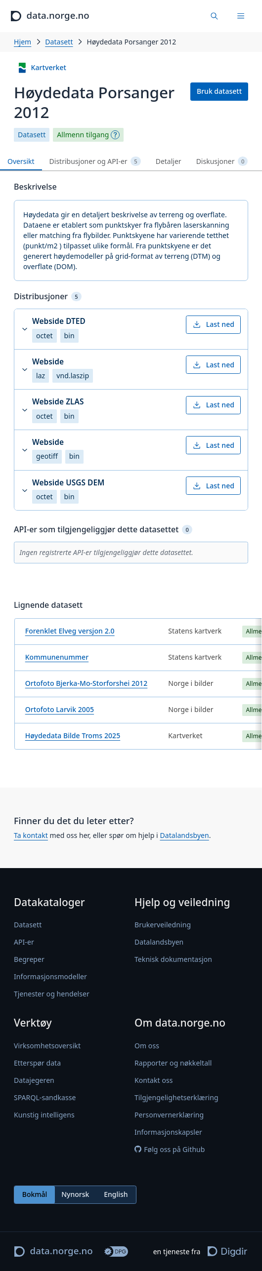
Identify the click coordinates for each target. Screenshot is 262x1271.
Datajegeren (34, 1080)
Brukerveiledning (162, 924)
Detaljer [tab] (168, 161)
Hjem (22, 41)
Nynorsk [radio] (75, 1194)
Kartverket (41, 68)
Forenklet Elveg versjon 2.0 (70, 631)
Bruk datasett (219, 91)
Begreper (29, 959)
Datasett (59, 41)
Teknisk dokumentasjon (173, 959)
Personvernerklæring (169, 1114)
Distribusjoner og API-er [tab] (95, 161)
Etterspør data (37, 1063)
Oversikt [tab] (21, 161)
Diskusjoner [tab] (222, 161)
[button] (131, 329)
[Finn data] (214, 16)
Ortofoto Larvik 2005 (59, 709)
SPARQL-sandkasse (45, 1097)
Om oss (146, 1045)
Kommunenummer (56, 657)
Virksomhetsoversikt (47, 1045)
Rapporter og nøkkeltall (173, 1063)
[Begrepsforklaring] (115, 134)
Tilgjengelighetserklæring (176, 1097)
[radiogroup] (75, 1195)
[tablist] (131, 161)
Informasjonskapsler (168, 1132)
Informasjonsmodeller (50, 976)
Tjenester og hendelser (51, 993)
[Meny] (241, 16)
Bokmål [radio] (34, 1194)
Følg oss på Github (169, 1149)
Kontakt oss (153, 1080)
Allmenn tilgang (83, 134)
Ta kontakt (31, 835)
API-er (24, 942)
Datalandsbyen (184, 835)
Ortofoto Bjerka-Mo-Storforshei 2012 (86, 683)
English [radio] (116, 1194)
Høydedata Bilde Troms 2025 (73, 735)
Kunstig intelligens (44, 1114)
